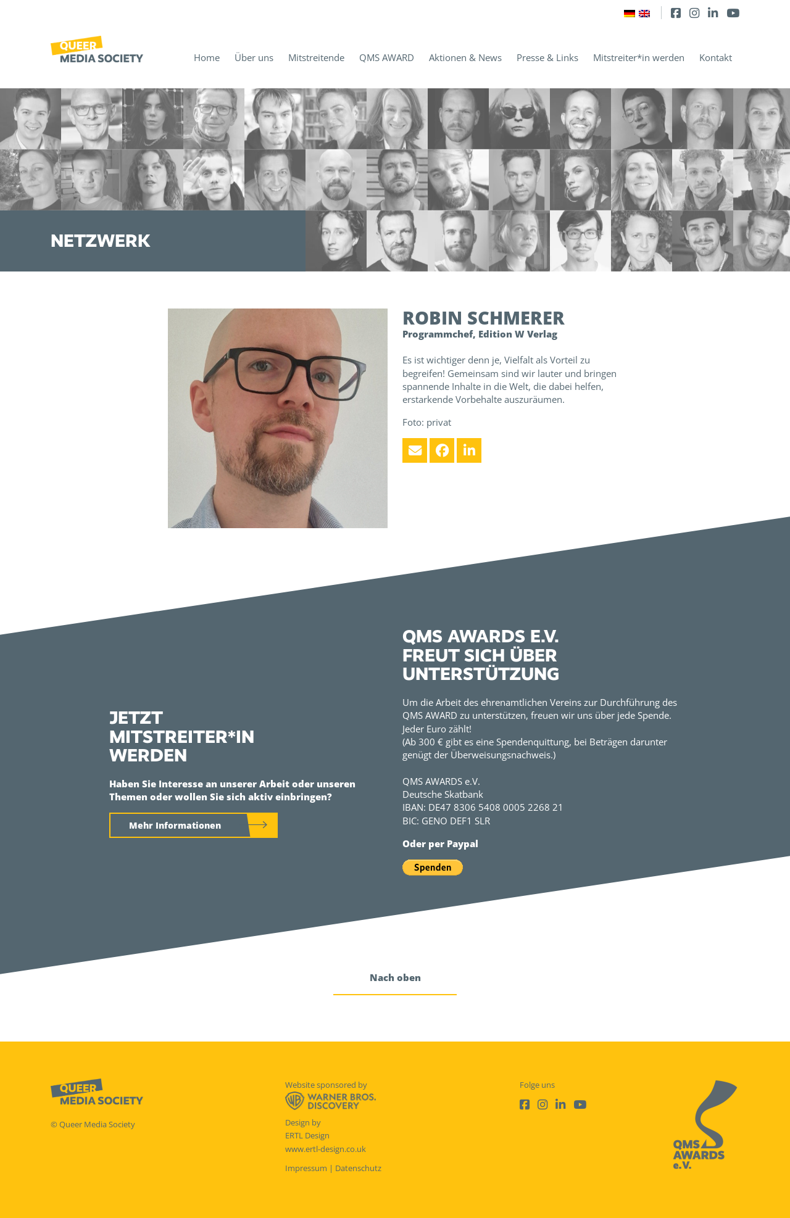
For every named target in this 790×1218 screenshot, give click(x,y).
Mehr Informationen (175, 825)
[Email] (414, 450)
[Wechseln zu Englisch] (644, 12)
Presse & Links (547, 57)
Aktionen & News (465, 57)
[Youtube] (732, 12)
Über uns (254, 57)
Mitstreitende (316, 57)
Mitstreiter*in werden (638, 57)
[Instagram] (694, 12)
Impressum (306, 1168)
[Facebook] (676, 12)
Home (207, 57)
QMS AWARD (386, 57)
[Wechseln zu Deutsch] (629, 12)
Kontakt (715, 57)
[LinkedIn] (713, 12)
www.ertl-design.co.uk (325, 1148)
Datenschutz (358, 1168)
